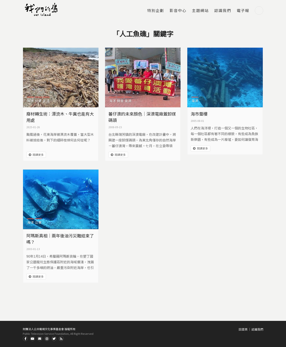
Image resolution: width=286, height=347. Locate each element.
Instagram (46, 338)
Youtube (32, 338)
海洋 (30, 100)
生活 (46, 100)
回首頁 (243, 329)
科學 (38, 100)
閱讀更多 (38, 155)
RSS (61, 338)
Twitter (54, 338)
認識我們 (222, 10)
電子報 (243, 10)
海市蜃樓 (199, 114)
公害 (38, 222)
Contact (39, 338)
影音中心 (178, 10)
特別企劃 (155, 10)
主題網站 (200, 10)
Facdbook (25, 338)
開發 (120, 100)
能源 (128, 100)
